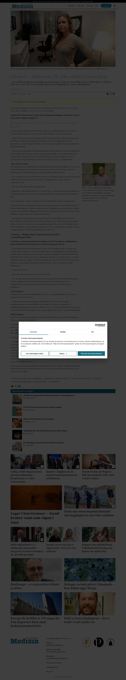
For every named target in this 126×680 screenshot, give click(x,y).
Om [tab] (92, 332)
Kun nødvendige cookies (35, 353)
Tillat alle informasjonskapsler (91, 353)
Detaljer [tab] (63, 332)
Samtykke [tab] (33, 332)
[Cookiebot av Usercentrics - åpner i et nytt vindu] (96, 325)
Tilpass (63, 353)
